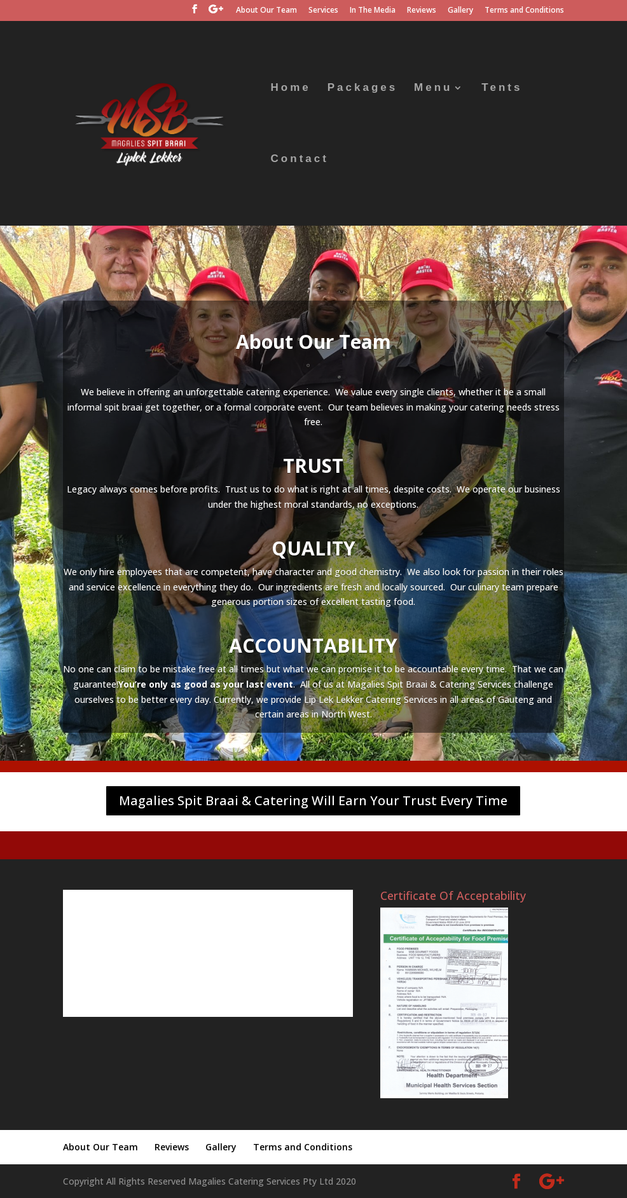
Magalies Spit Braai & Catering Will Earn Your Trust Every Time (313, 800)
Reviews (421, 10)
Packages (362, 88)
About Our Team (266, 10)
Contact (300, 159)
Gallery (460, 10)
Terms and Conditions (524, 10)
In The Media (373, 10)
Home (291, 88)
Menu (433, 88)
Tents (501, 88)
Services (323, 10)
